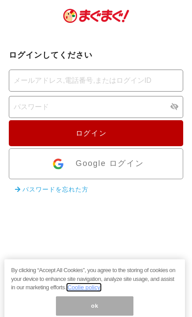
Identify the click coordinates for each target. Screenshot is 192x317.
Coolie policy (83, 296)
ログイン (96, 133)
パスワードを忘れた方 (52, 189)
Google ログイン (98, 164)
